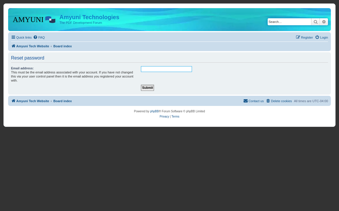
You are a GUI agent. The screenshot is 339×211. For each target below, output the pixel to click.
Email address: (22, 68)
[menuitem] (39, 37)
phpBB (154, 111)
